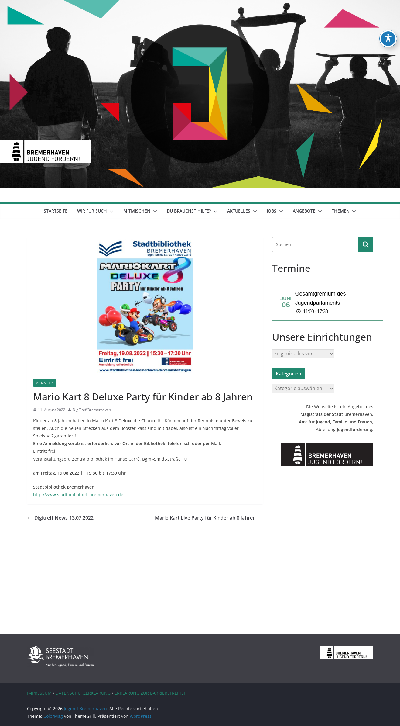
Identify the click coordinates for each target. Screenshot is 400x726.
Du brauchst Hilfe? (189, 211)
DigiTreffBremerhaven (92, 409)
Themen (341, 211)
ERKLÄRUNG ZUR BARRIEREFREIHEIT (151, 693)
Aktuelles (238, 211)
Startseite (55, 211)
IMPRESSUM (39, 693)
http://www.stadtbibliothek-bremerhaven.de (78, 494)
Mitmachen (45, 383)
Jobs (271, 211)
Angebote (304, 211)
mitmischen (136, 211)
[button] (110, 211)
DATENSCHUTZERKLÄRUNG (83, 693)
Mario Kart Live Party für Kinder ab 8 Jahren (209, 517)
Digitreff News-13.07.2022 (60, 517)
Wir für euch (92, 211)
